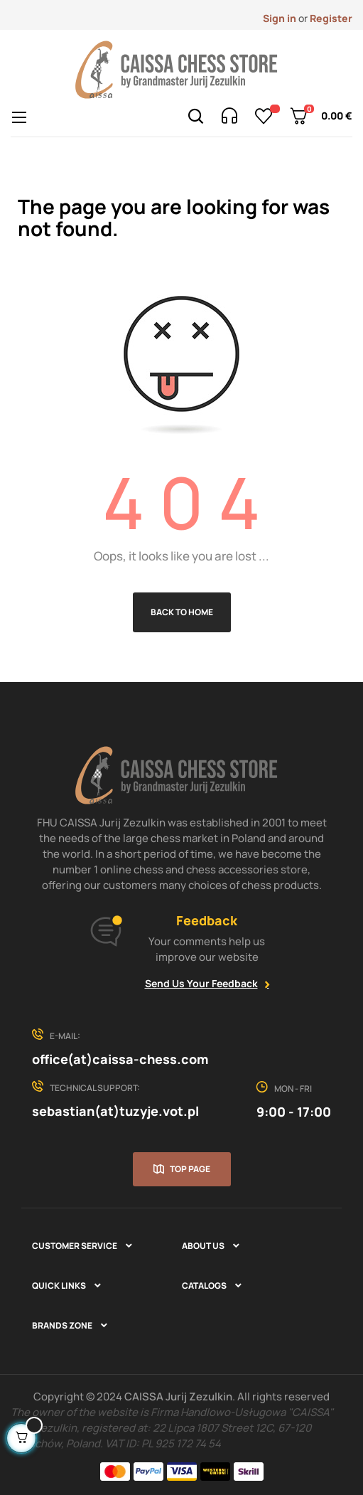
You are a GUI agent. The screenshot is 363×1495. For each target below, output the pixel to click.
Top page (190, 1169)
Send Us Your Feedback (201, 983)
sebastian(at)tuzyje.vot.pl (115, 1110)
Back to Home (182, 612)
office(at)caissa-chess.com (120, 1059)
